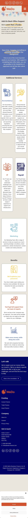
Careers (3, 420)
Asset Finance (5, 408)
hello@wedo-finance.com (10, 445)
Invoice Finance (5, 402)
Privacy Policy (13, 516)
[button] (26, 493)
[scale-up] (8, 390)
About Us (4, 417)
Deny (14, 508)
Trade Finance (5, 405)
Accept (14, 504)
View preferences (14, 512)
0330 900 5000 (7, 443)
